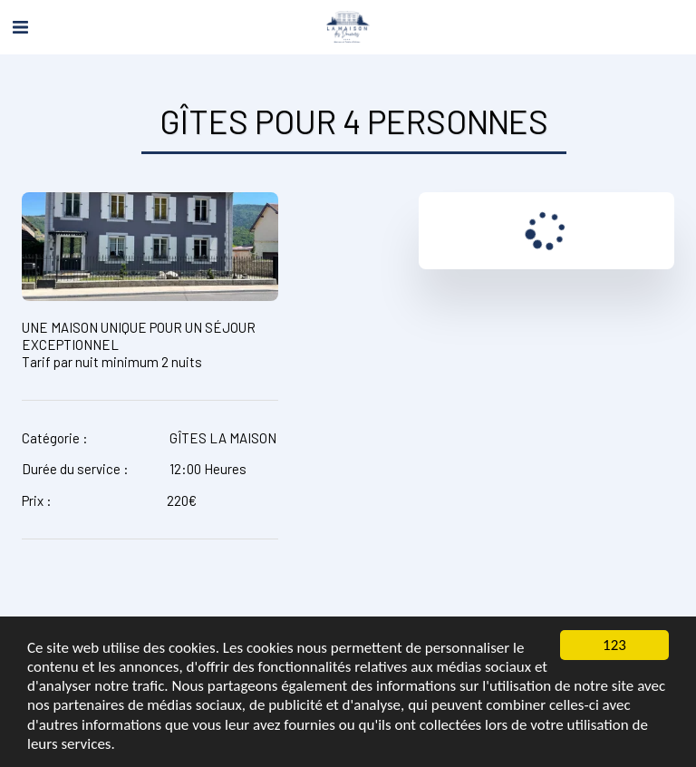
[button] (20, 26)
